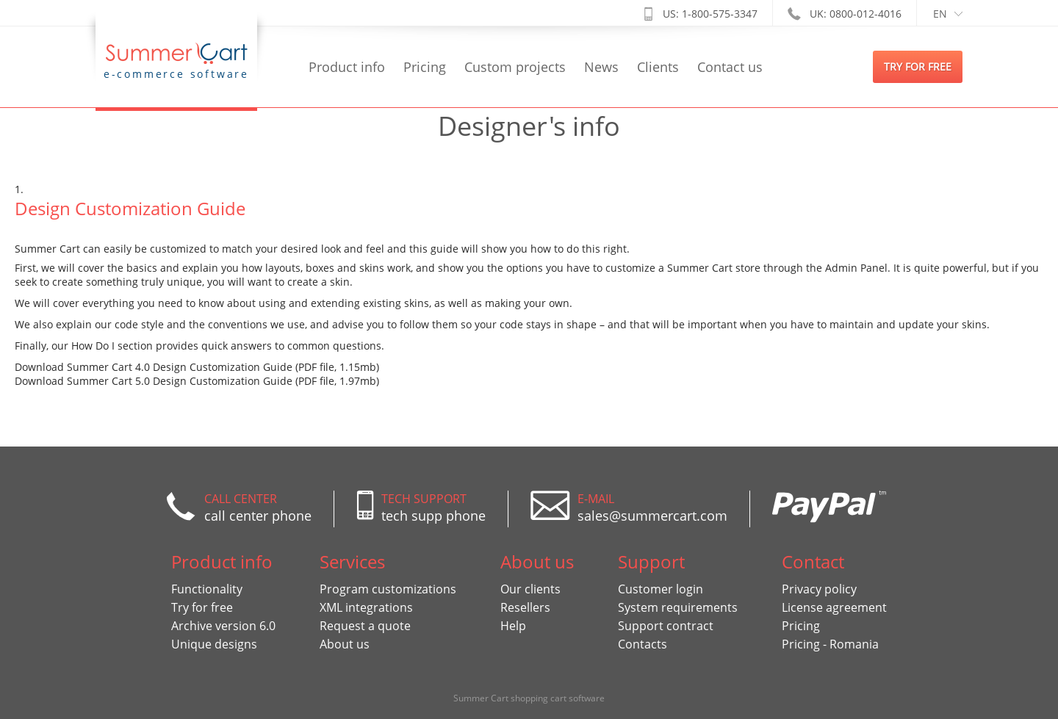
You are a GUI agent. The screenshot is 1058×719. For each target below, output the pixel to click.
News (601, 67)
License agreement (834, 607)
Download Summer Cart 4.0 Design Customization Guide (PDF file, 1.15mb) (197, 367)
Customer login (660, 589)
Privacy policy (819, 589)
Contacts (642, 644)
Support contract (665, 626)
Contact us (730, 67)
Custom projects (515, 67)
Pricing (424, 67)
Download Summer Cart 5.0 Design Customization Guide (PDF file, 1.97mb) (197, 381)
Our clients (530, 589)
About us (345, 644)
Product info (347, 67)
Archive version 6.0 (223, 626)
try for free (917, 66)
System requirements (678, 607)
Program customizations (388, 589)
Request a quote (365, 626)
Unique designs (214, 644)
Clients (658, 67)
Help (513, 626)
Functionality (206, 589)
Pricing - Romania (830, 644)
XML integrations (366, 607)
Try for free (202, 607)
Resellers (525, 607)
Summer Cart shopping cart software (529, 698)
